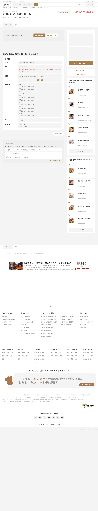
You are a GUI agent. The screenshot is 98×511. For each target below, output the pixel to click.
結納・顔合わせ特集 (46, 330)
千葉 (28, 352)
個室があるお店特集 (46, 336)
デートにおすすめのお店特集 (48, 319)
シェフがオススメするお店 (8, 319)
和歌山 (56, 356)
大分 (88, 356)
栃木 (27, 356)
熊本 (84, 356)
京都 (59, 352)
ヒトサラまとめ (25, 327)
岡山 (68, 359)
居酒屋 (4, 17)
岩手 (12, 352)
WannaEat (83, 325)
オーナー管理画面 (64, 395)
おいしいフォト (84, 319)
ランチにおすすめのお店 (47, 327)
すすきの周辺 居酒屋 (24, 7)
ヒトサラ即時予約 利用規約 (84, 395)
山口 (76, 359)
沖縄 (89, 359)
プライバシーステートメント (43, 401)
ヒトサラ (5, 7)
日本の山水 (83, 327)
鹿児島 (85, 359)
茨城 (23, 356)
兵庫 (56, 352)
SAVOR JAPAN (84, 316)
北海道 (9, 7)
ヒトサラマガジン (25, 319)
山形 (11, 356)
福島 (3, 359)
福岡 (84, 352)
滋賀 (61, 356)
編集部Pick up (25, 313)
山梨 (39, 352)
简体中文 (48, 424)
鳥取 (72, 356)
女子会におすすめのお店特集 (48, 316)
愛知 (43, 356)
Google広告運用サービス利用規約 (53, 397)
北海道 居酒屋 (15, 7)
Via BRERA (80, 102)
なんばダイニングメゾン (66, 316)
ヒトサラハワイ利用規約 (45, 399)
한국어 (59, 424)
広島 (72, 359)
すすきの (13, 253)
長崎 (92, 352)
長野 (43, 352)
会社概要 (58, 395)
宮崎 (92, 356)
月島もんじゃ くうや (83, 115)
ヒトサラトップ (8, 395)
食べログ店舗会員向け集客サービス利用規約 (11, 399)
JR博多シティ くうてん (66, 319)
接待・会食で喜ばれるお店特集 (49, 322)
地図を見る (40, 80)
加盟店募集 (44, 395)
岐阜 (35, 356)
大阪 (52, 352)
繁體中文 (54, 424)
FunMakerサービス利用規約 (8, 401)
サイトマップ (32, 395)
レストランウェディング (86, 322)
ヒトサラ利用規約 (73, 395)
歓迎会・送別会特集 (46, 325)
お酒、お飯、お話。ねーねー (18, 13)
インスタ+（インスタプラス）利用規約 (30, 399)
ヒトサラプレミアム (7, 322)
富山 (39, 359)
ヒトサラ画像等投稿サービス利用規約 (75, 399)
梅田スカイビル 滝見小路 (66, 322)
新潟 (35, 352)
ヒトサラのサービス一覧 (89, 1)
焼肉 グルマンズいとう (84, 218)
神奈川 (23, 352)
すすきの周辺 (6, 253)
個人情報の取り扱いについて (30, 401)
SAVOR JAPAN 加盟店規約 (39, 397)
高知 (68, 356)
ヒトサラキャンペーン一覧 (28, 333)
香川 (72, 352)
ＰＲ (61, 313)
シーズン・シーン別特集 (47, 313)
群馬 (19, 359)
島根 (76, 356)
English (43, 424)
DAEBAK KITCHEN (83, 127)
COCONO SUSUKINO (66, 325)
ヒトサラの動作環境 (23, 395)
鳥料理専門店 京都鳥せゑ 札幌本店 (85, 90)
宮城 (3, 356)
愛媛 (76, 352)
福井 (35, 362)
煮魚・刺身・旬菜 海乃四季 (84, 181)
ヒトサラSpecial (25, 316)
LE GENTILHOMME (83, 140)
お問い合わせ (39, 395)
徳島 (68, 352)
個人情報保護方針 (19, 401)
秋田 (7, 356)
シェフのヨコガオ (6, 325)
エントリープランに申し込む (53, 160)
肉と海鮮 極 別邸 (82, 168)
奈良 (52, 356)
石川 (43, 359)
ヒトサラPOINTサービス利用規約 (59, 399)
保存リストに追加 (64, 12)
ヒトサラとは (16, 395)
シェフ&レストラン (7, 313)
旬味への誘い (24, 325)
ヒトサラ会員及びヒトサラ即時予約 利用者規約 (12, 397)
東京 (19, 352)
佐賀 (88, 352)
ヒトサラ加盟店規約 (27, 397)
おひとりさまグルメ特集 (47, 333)
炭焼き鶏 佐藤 (82, 193)
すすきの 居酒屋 (32, 7)
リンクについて (51, 395)
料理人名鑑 (4, 316)
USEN (3, 395)
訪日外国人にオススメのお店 (28, 330)
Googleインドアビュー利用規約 (69, 397)
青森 (8, 352)
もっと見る (81, 151)
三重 (35, 359)
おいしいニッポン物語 (27, 322)
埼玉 (19, 356)
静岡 (39, 356)
